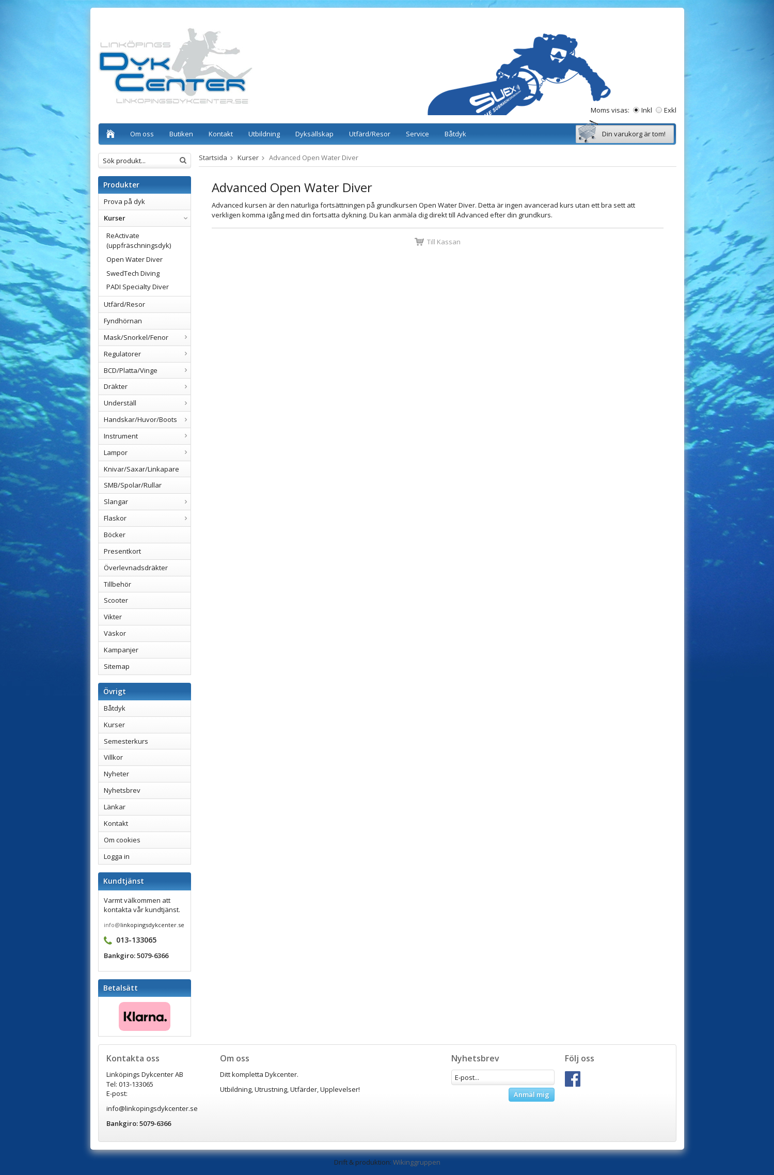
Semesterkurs (126, 741)
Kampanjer (121, 649)
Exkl (670, 110)
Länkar (114, 806)
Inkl (646, 110)
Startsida (213, 157)
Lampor (147, 452)
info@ (112, 925)
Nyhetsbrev (122, 790)
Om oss (142, 133)
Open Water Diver (134, 259)
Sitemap (117, 666)
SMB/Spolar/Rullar (133, 485)
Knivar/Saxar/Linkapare (141, 469)
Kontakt (221, 133)
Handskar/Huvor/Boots (147, 419)
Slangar (147, 501)
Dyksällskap (314, 133)
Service (417, 133)
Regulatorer (147, 353)
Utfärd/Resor (369, 133)
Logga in (117, 856)
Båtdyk (455, 133)
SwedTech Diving (133, 273)
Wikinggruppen (416, 1162)
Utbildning (264, 133)
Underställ (147, 403)
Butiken (181, 133)
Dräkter (147, 386)
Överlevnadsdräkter (136, 567)
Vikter (113, 616)
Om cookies (122, 839)
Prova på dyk (124, 201)
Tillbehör (117, 584)
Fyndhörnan (123, 320)
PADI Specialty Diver (137, 286)
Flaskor (147, 518)
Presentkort (122, 551)
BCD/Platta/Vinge (147, 370)
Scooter (116, 600)
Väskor (115, 633)
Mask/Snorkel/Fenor (147, 337)
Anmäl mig (531, 1094)
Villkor (113, 757)
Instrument (147, 436)
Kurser (147, 218)
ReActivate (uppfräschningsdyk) (138, 240)
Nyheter (116, 773)
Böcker (114, 534)
